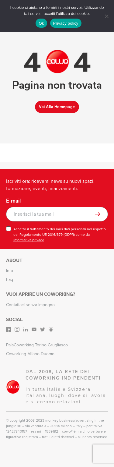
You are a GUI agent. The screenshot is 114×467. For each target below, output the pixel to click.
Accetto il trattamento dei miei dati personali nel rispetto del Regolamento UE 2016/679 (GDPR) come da (59, 234)
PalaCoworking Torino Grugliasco (37, 345)
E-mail (13, 200)
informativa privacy (28, 240)
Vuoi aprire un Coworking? (40, 294)
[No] (106, 16)
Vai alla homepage (57, 107)
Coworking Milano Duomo (30, 354)
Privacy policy (65, 23)
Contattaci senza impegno (30, 305)
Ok (41, 23)
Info (9, 270)
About (14, 260)
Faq (9, 279)
